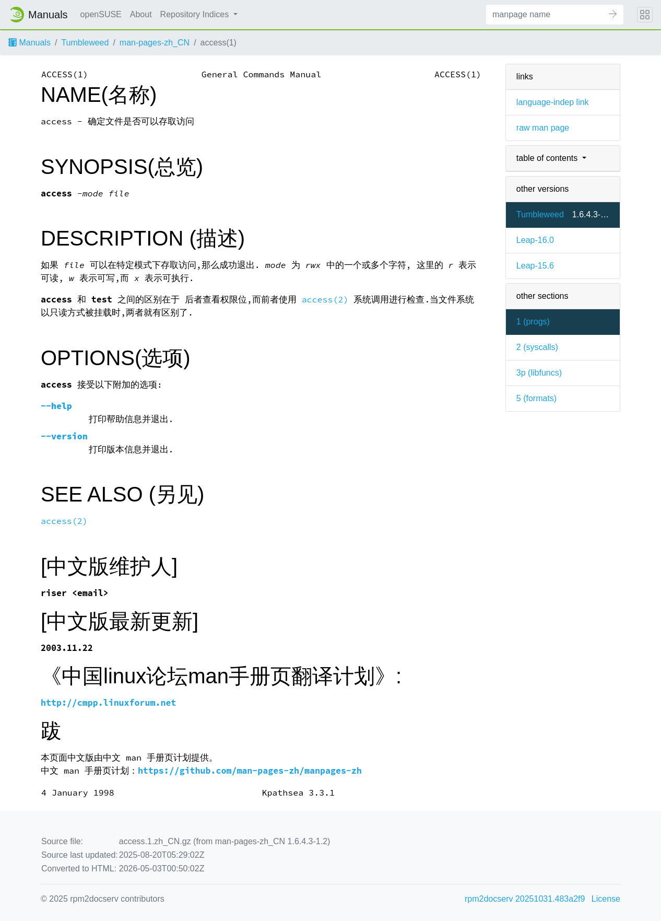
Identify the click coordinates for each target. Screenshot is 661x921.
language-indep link (552, 102)
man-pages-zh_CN (155, 42)
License (606, 898)
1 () (533, 321)
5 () (536, 398)
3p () (539, 372)
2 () (537, 347)
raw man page (542, 127)
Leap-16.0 (535, 240)
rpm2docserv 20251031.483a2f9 (525, 898)
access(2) (325, 299)
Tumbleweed (85, 42)
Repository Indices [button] (195, 14)
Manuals (29, 42)
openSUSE (101, 14)
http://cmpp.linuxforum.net (108, 702)
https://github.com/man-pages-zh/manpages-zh (250, 770)
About (141, 14)
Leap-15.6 (535, 265)
